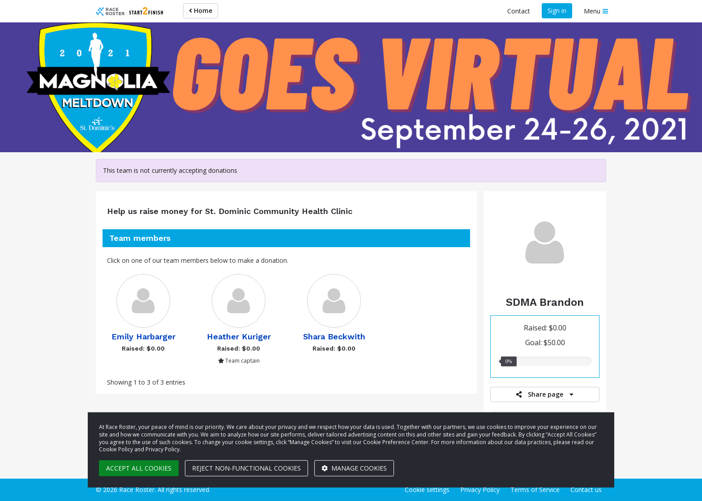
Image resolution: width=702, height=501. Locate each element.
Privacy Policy (480, 489)
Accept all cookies (138, 468)
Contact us (586, 489)
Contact (518, 11)
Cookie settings (427, 489)
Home (200, 10)
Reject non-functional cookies (246, 468)
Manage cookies (354, 468)
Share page (545, 394)
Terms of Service (535, 489)
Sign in (557, 10)
